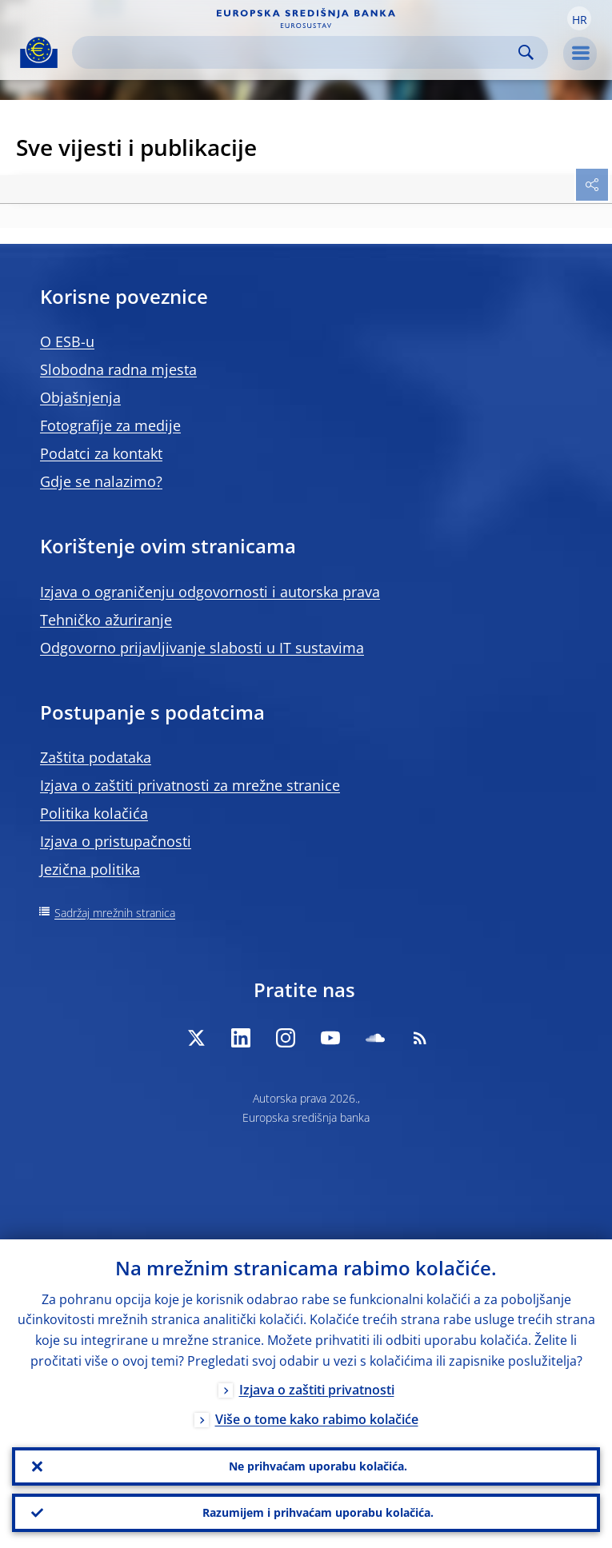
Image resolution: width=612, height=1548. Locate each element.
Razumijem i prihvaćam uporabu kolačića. (318, 1512)
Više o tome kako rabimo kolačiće (316, 1419)
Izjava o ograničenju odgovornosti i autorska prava (210, 591)
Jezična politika (90, 869)
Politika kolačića (94, 813)
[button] (579, 18)
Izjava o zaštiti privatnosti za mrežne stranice (190, 785)
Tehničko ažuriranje (106, 619)
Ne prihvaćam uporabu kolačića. (318, 1466)
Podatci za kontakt (101, 453)
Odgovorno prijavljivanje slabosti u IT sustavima (202, 647)
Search (526, 52)
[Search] (297, 52)
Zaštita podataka (95, 757)
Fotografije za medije (110, 425)
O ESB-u (67, 341)
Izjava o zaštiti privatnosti (316, 1389)
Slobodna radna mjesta (118, 369)
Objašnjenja (80, 397)
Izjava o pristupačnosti (115, 841)
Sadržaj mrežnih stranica (114, 912)
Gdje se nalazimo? (101, 481)
